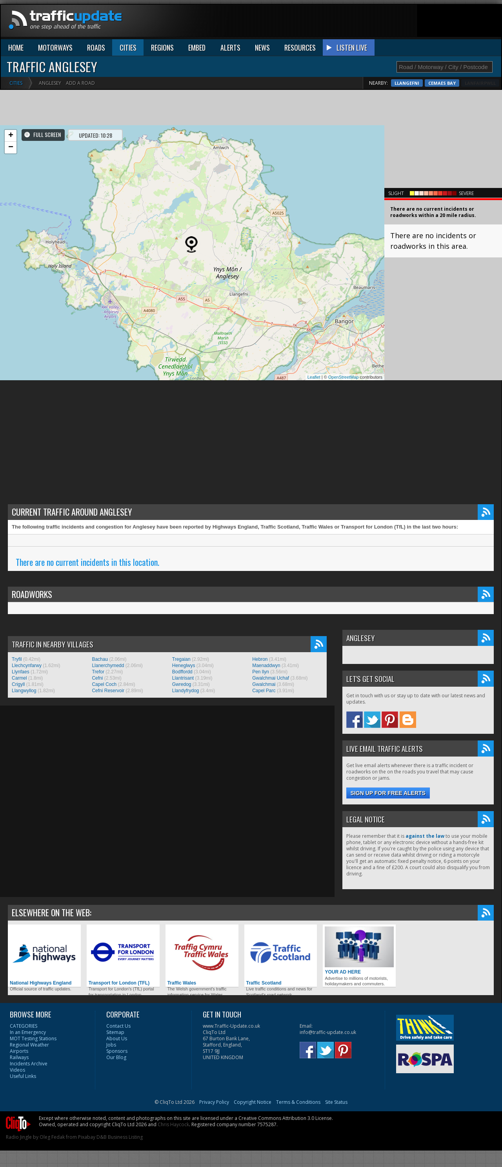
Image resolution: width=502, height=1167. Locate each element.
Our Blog (116, 1057)
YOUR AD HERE (359, 950)
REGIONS (162, 47)
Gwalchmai (263, 684)
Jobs (111, 1044)
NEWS (262, 47)
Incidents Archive (28, 1063)
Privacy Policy (214, 1102)
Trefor (98, 672)
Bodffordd (182, 672)
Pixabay (86, 1137)
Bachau (100, 659)
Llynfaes (20, 672)
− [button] (10, 147)
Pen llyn (260, 672)
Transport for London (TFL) (123, 956)
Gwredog (181, 684)
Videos (17, 1070)
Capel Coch (104, 684)
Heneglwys (183, 665)
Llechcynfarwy (27, 665)
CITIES (128, 47)
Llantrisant (183, 678)
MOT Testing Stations (33, 1038)
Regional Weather (29, 1044)
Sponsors (116, 1051)
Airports (19, 1051)
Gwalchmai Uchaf (270, 678)
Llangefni (447, 83)
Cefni (97, 678)
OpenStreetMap (343, 377)
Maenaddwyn (266, 665)
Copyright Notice (252, 1102)
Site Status (336, 1102)
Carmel (19, 678)
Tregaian (181, 659)
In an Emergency (28, 1032)
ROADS (96, 47)
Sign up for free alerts (388, 793)
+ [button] (10, 136)
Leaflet (313, 377)
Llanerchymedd (108, 665)
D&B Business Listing (119, 1137)
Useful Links (23, 1076)
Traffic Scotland (280, 956)
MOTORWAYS (55, 47)
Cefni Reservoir (108, 690)
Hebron (259, 659)
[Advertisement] (358, 22)
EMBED (197, 47)
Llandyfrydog (185, 690)
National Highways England (44, 956)
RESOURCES (300, 47)
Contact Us (118, 1026)
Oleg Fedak (52, 1137)
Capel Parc (263, 690)
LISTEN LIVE (351, 47)
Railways (19, 1057)
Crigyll (18, 684)
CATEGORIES (23, 1026)
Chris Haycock (173, 1124)
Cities (15, 83)
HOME (16, 47)
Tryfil (17, 659)
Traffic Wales (201, 956)
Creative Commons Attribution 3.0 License (285, 1118)
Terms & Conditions (298, 1102)
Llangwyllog (24, 690)
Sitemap (115, 1032)
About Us (116, 1038)
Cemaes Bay (482, 83)
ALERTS (230, 47)
